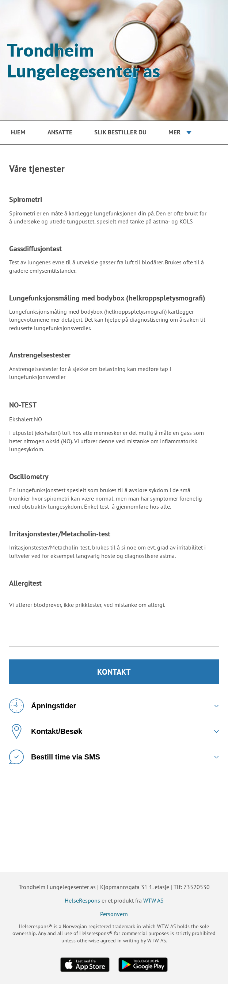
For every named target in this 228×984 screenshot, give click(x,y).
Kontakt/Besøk (45, 731)
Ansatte (60, 132)
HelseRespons (82, 900)
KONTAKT (114, 672)
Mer (174, 132)
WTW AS (153, 900)
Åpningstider (42, 705)
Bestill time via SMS (54, 757)
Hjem (18, 132)
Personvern (114, 914)
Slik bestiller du (120, 132)
